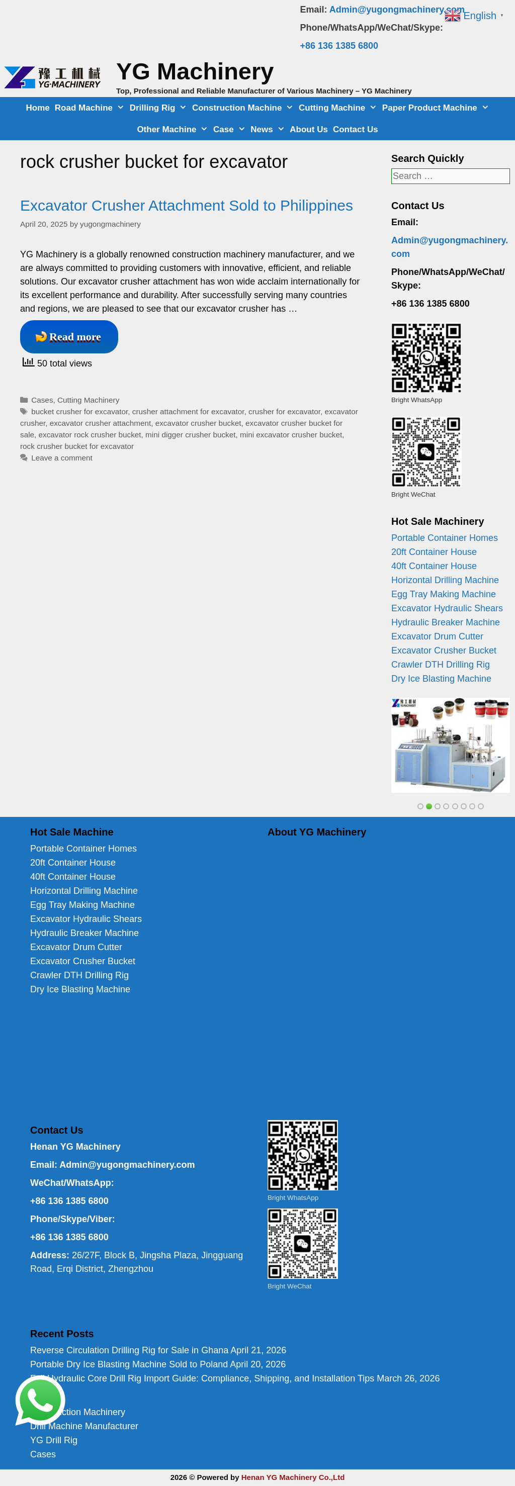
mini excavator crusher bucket (291, 434)
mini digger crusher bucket (190, 434)
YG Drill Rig (53, 1440)
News (268, 129)
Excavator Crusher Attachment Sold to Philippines (186, 205)
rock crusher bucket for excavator (77, 446)
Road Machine (91, 108)
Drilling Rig (160, 108)
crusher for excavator (284, 411)
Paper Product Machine (437, 108)
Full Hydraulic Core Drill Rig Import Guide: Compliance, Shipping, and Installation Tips (202, 1378)
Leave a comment (62, 457)
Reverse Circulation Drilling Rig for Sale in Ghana (129, 1350)
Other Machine (174, 129)
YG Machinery (195, 71)
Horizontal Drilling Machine (445, 580)
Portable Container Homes (444, 538)
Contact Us (355, 129)
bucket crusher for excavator (79, 411)
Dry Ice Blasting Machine (441, 679)
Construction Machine (244, 108)
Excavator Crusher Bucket (443, 650)
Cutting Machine (339, 108)
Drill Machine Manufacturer (84, 1426)
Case (230, 129)
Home (38, 108)
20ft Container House (434, 552)
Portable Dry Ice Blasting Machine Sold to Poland (129, 1364)
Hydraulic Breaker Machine (445, 622)
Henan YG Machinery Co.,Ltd (293, 1477)
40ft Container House (434, 566)
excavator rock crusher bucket (90, 434)
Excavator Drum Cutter (437, 636)
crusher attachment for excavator (188, 411)
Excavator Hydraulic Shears (447, 608)
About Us (309, 129)
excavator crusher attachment (100, 423)
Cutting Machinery (88, 400)
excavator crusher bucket (198, 423)
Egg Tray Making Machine (443, 594)
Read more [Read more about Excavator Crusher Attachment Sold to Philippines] (75, 336)
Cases (42, 400)
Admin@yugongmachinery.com (397, 10)
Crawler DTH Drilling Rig (440, 665)
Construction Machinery (77, 1412)
